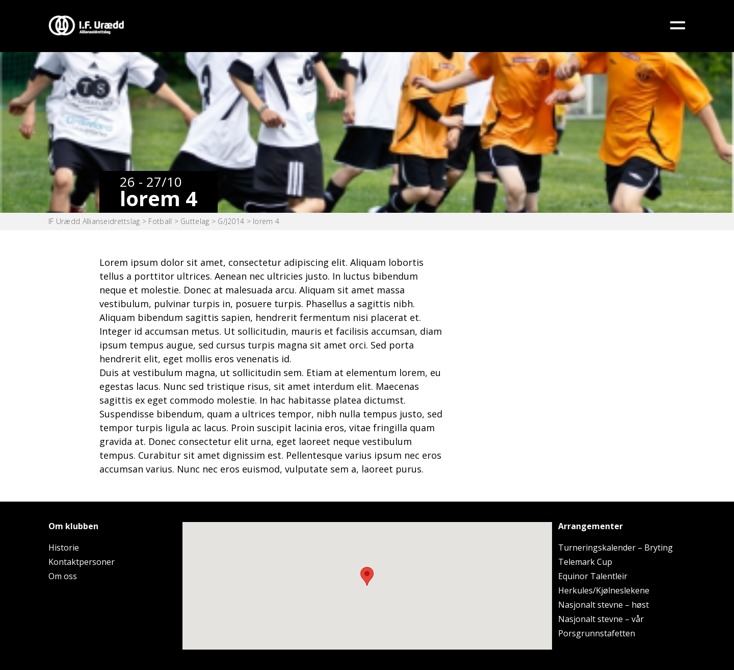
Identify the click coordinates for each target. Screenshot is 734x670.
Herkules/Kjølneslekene (603, 590)
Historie (63, 547)
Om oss (62, 576)
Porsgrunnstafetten (596, 633)
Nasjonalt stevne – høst (603, 604)
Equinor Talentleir (592, 576)
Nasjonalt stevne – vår (601, 619)
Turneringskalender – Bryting (615, 547)
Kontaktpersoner (81, 561)
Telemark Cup (585, 561)
